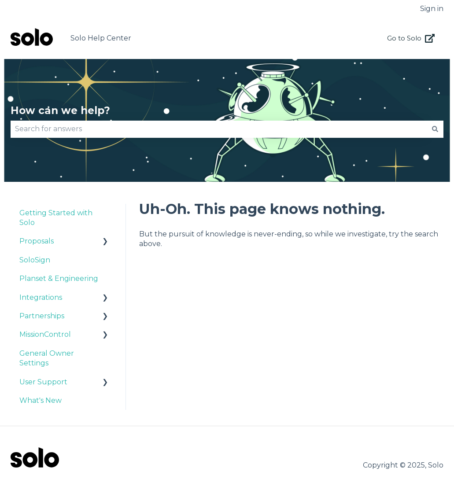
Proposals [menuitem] (36, 241)
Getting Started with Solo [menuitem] (55, 218)
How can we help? (60, 110)
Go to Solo (411, 38)
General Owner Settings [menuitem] (46, 358)
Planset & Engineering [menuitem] (58, 278)
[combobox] (219, 129)
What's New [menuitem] (40, 400)
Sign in (431, 8)
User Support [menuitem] (43, 382)
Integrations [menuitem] (40, 297)
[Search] (435, 129)
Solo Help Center (100, 38)
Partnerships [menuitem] (41, 316)
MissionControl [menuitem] (45, 334)
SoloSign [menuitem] (34, 260)
